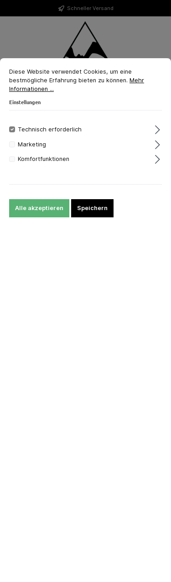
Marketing (32, 144)
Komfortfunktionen (43, 159)
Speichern (92, 208)
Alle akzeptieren (39, 208)
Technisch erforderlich (50, 129)
